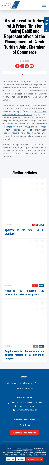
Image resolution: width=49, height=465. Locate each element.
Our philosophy (26, 383)
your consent (27, 448)
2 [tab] (26, 74)
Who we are (12, 383)
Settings (10, 459)
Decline (21, 459)
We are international (24, 388)
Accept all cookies (35, 459)
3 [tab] (31, 74)
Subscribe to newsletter (24, 433)
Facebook (20, 425)
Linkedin (29, 425)
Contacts (46, 29)
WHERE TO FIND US (24, 397)
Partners (38, 383)
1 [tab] (20, 74)
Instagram (24, 425)
